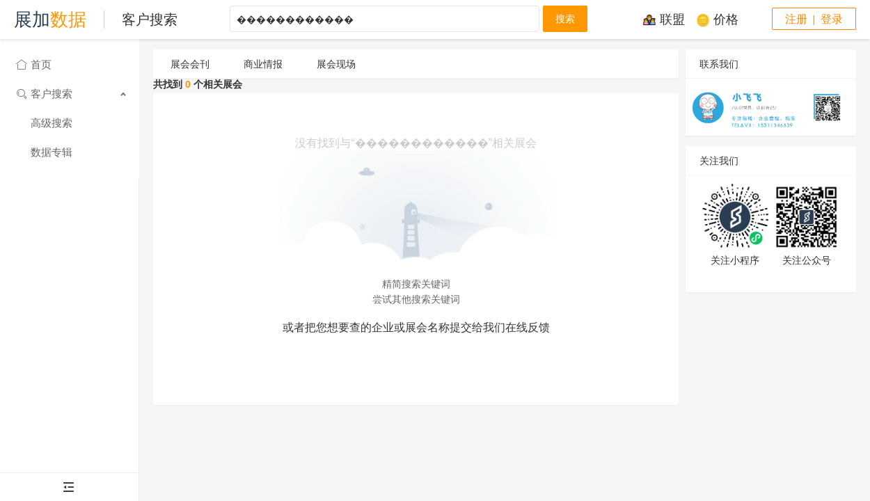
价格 (717, 20)
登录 (832, 19)
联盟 (663, 20)
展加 (50, 20)
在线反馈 (527, 327)
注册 (796, 19)
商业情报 (263, 64)
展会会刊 (190, 64)
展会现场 (336, 64)
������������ (384, 18)
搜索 (565, 18)
